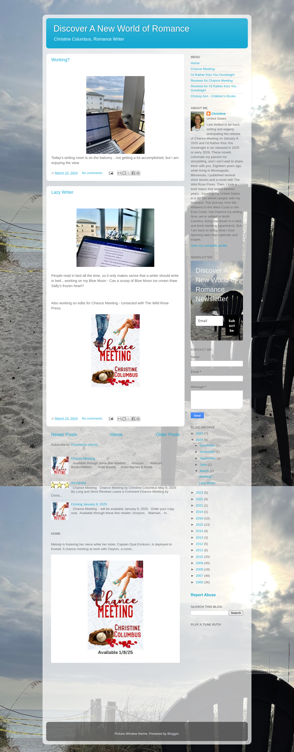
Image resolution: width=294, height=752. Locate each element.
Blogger (173, 733)
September (208, 458)
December (208, 445)
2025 (200, 433)
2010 (200, 557)
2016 (200, 518)
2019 (200, 512)
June (204, 464)
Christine (218, 113)
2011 (200, 550)
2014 (200, 531)
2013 (200, 537)
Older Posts (168, 434)
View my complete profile (209, 245)
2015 (200, 524)
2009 (200, 563)
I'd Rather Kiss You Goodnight (212, 75)
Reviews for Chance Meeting (212, 80)
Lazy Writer (62, 192)
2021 (200, 505)
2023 (200, 492)
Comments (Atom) (84, 444)
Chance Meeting (83, 458)
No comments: (93, 173)
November (208, 452)
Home (116, 434)
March (205, 471)
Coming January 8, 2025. (89, 504)
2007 (200, 575)
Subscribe (232, 325)
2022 (200, 499)
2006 (200, 582)
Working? (60, 59)
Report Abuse (203, 595)
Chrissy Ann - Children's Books (213, 96)
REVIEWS (78, 483)
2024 (200, 440)
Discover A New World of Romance (121, 29)
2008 (200, 569)
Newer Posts (64, 434)
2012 (200, 544)
